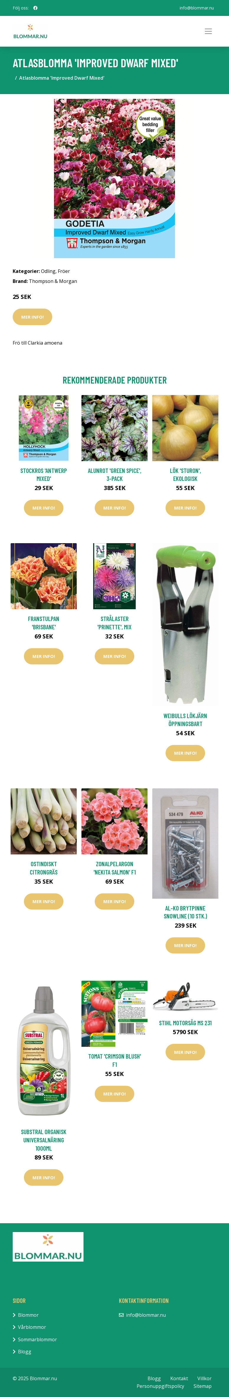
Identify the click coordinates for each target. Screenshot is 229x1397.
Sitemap (203, 1386)
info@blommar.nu (197, 8)
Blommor (28, 1315)
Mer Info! (32, 317)
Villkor (204, 1378)
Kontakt (179, 1378)
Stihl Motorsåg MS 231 (185, 1022)
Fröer (64, 271)
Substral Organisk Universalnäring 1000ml (43, 1140)
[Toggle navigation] (208, 31)
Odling (48, 271)
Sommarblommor (37, 1339)
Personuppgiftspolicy (160, 1386)
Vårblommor (32, 1327)
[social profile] (35, 8)
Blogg (24, 1351)
